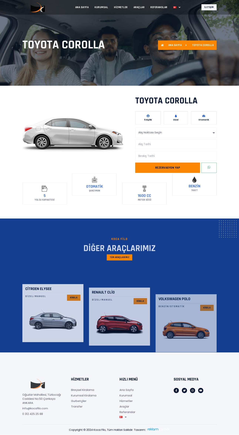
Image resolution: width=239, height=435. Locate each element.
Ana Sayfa (82, 7)
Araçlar (139, 7)
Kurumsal (101, 7)
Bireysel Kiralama (82, 390)
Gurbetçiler (78, 401)
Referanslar (158, 7)
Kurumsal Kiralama (83, 396)
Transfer (77, 407)
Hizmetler (121, 7)
